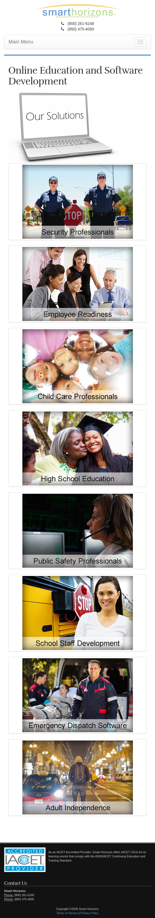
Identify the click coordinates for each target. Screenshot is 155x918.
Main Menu (21, 42)
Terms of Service (67, 913)
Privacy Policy (89, 913)
